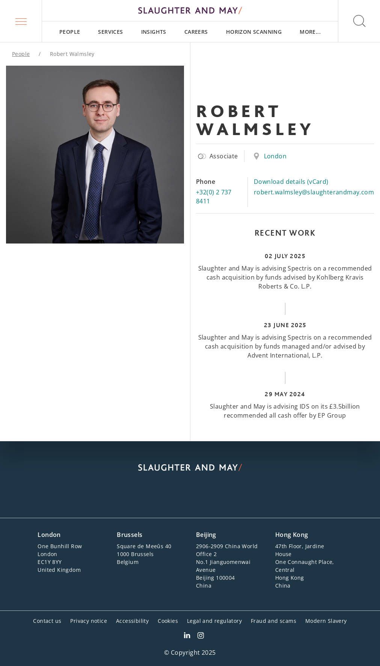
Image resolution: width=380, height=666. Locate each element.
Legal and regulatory (214, 620)
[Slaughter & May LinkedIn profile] (187, 636)
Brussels (129, 535)
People (69, 31)
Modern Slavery (326, 620)
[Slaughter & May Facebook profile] (201, 636)
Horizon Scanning (254, 31)
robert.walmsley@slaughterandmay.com (314, 192)
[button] (21, 21)
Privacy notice (88, 620)
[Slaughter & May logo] (190, 10)
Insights (153, 31)
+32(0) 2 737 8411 (214, 196)
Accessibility (132, 620)
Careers (196, 31)
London (275, 156)
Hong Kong (291, 535)
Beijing (206, 535)
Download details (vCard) (291, 181)
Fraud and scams (273, 620)
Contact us (47, 620)
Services (110, 31)
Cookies (168, 620)
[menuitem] (69, 31)
